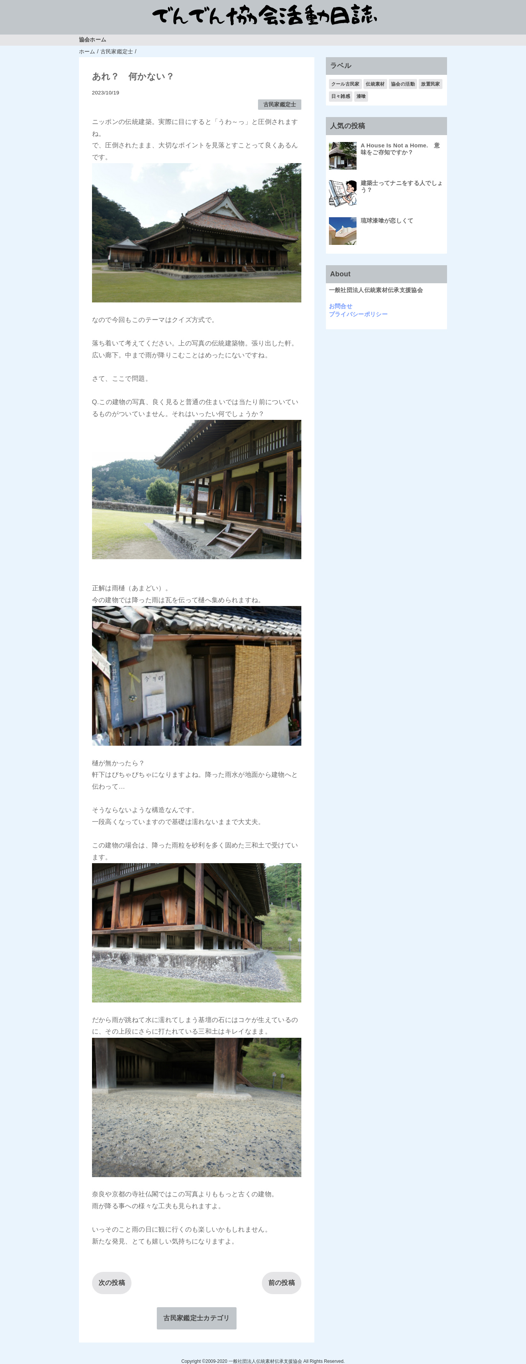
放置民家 (430, 84)
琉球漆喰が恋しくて (387, 220)
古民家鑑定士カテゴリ (196, 1318)
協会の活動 (403, 84)
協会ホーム (93, 40)
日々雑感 (340, 96)
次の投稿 (112, 1282)
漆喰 (361, 96)
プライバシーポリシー (358, 314)
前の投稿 (281, 1282)
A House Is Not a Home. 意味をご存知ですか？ (400, 148)
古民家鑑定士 (279, 104)
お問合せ (340, 306)
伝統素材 (375, 84)
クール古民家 (345, 84)
